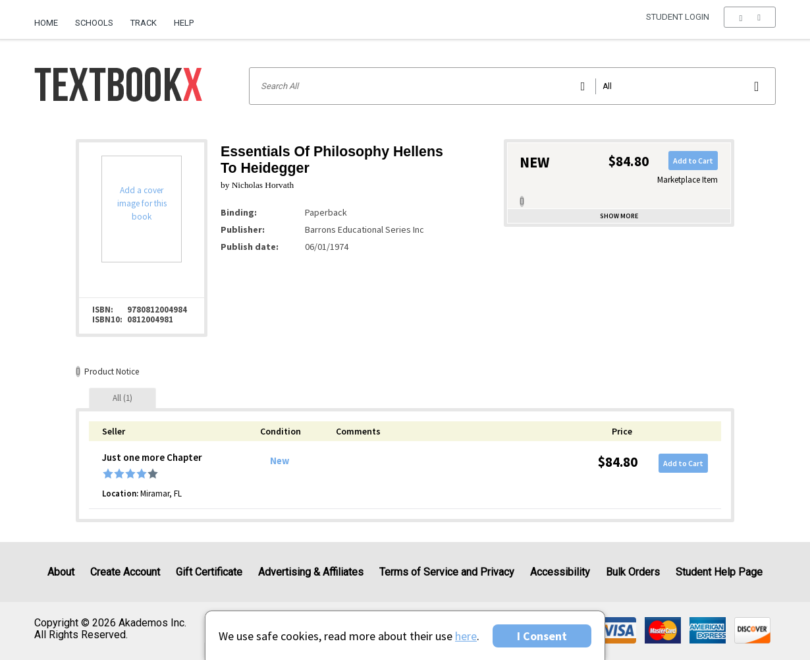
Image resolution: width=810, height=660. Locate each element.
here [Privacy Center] (466, 636)
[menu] (750, 23)
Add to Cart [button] (693, 160)
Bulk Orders (633, 572)
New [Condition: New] (279, 461)
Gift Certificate (209, 572)
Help (184, 23)
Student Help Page (719, 572)
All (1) (122, 398)
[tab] (122, 398)
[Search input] (512, 86)
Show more (619, 216)
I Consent (542, 636)
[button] (750, 23)
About (60, 572)
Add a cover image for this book (142, 203)
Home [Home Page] (46, 23)
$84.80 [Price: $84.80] (617, 462)
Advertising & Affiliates (311, 572)
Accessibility (560, 572)
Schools (94, 23)
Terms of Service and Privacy (446, 572)
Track (143, 23)
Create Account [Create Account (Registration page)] (125, 572)
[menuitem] (50, 17)
